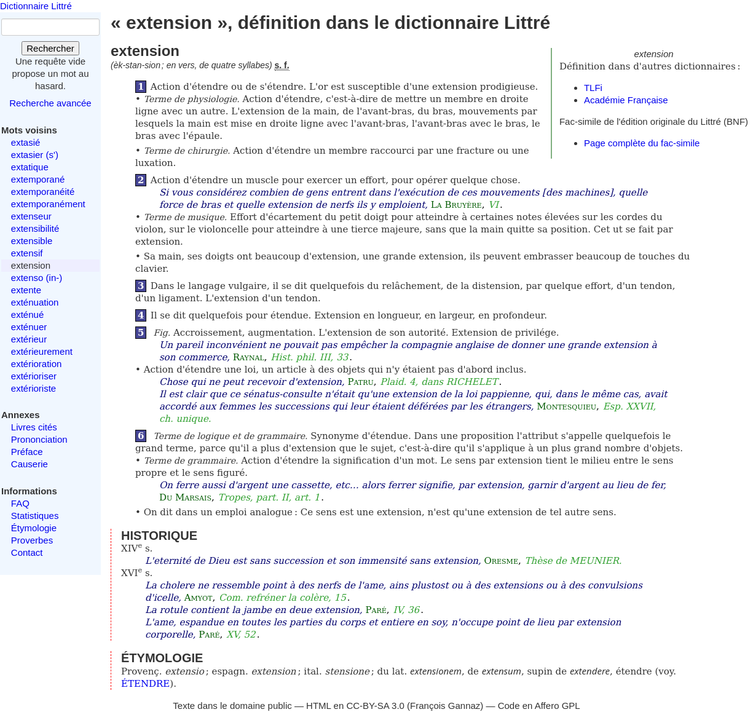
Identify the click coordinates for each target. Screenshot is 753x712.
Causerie (29, 464)
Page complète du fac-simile (642, 143)
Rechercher (50, 48)
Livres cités (34, 427)
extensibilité (35, 228)
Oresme (501, 560)
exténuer (29, 327)
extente (26, 290)
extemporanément (48, 204)
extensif (27, 253)
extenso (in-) (36, 277)
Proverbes (32, 540)
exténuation (35, 302)
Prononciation (39, 439)
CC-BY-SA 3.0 (375, 705)
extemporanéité (42, 191)
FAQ (20, 503)
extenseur (31, 216)
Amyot (198, 597)
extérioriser (34, 376)
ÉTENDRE (145, 683)
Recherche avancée (50, 103)
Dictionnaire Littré (36, 6)
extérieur (29, 339)
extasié (26, 142)
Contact (27, 552)
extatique (30, 167)
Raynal (248, 357)
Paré (375, 609)
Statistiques (35, 515)
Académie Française (626, 100)
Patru (360, 381)
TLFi (593, 87)
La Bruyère (456, 204)
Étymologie (34, 528)
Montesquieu (566, 406)
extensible (32, 240)
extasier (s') (34, 154)
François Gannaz (445, 705)
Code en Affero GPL (539, 705)
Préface (27, 451)
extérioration (36, 363)
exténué (27, 314)
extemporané (38, 179)
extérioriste (33, 388)
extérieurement (42, 351)
